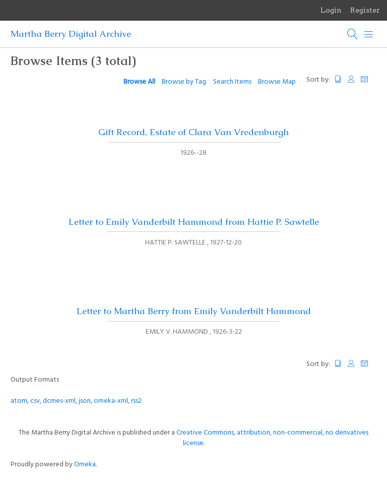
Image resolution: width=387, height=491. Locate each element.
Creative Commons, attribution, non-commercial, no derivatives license (272, 438)
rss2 (136, 401)
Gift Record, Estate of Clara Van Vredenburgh (193, 132)
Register (365, 10)
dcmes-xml (59, 401)
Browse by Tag (184, 82)
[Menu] (369, 34)
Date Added (369, 79)
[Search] (353, 34)
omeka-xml (111, 401)
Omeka (85, 464)
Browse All (139, 82)
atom (19, 401)
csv (35, 401)
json (85, 401)
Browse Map (277, 82)
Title (338, 79)
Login (331, 10)
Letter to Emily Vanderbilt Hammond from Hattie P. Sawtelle (194, 221)
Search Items (232, 82)
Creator (351, 79)
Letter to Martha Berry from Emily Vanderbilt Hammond (194, 311)
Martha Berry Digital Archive (71, 33)
